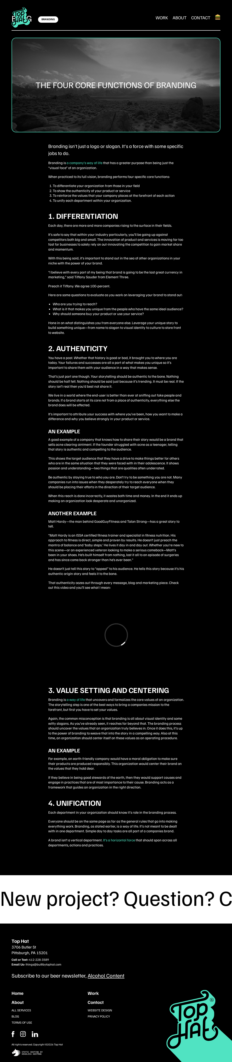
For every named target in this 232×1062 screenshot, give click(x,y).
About (180, 17)
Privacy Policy (99, 1016)
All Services (21, 1010)
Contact (200, 17)
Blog (15, 1016)
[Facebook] (23, 1034)
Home (18, 993)
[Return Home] (21, 17)
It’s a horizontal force (119, 840)
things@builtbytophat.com (43, 964)
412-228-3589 (39, 959)
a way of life (76, 699)
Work (162, 17)
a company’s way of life (84, 162)
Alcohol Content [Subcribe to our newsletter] (106, 975)
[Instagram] (34, 1034)
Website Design (100, 1010)
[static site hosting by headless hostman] (116, 1052)
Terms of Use (22, 1022)
